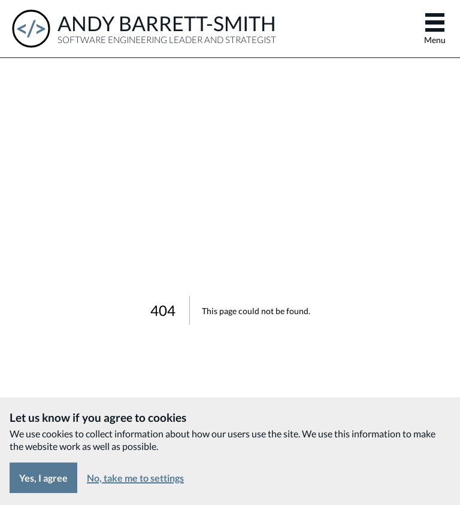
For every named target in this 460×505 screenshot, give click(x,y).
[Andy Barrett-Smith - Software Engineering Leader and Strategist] (144, 29)
